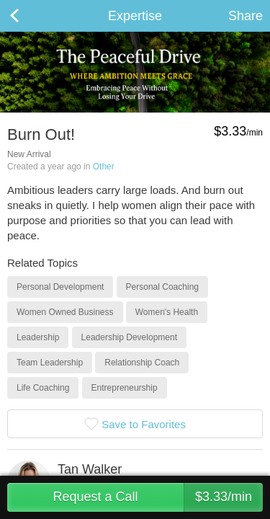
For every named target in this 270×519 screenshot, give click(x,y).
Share (245, 16)
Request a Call (158, 497)
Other (103, 166)
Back (29, 16)
